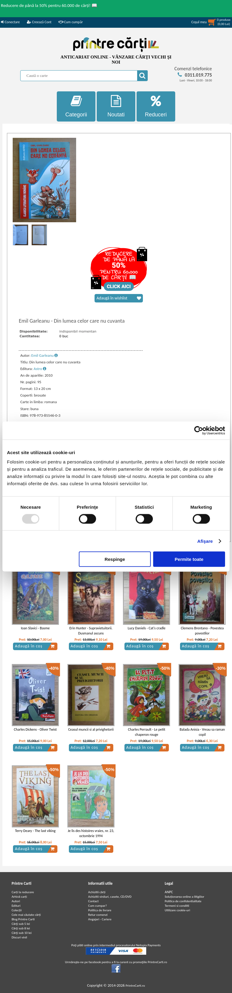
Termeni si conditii (177, 906)
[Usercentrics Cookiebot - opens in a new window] (198, 430)
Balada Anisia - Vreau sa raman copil (202, 732)
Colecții (16, 910)
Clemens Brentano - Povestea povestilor (202, 630)
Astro (40, 368)
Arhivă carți (19, 897)
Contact (93, 901)
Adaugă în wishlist (118, 298)
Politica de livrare (99, 910)
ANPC (169, 892)
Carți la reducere (22, 892)
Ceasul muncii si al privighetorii (91, 729)
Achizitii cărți (96, 892)
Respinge (115, 559)
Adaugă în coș (35, 646)
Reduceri (156, 106)
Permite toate (189, 559)
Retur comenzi (98, 915)
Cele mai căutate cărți (26, 915)
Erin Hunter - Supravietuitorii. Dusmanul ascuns (91, 630)
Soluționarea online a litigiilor (184, 897)
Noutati (116, 106)
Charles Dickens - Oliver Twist (35, 729)
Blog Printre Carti (22, 919)
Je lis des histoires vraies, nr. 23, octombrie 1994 (91, 833)
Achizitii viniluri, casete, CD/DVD (109, 897)
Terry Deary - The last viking (35, 831)
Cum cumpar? (97, 906)
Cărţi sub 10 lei (21, 933)
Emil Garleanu (44, 355)
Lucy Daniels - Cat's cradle (147, 628)
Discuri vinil (19, 937)
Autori (15, 901)
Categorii (76, 106)
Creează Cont (39, 22)
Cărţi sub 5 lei (20, 924)
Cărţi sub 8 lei (20, 928)
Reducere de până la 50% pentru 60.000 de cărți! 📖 (49, 5)
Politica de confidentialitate (183, 901)
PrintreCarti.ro (135, 986)
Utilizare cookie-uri (177, 910)
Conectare (10, 22)
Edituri (15, 906)
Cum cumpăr (71, 22)
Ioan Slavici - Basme (35, 628)
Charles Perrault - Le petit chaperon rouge (146, 732)
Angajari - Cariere (99, 919)
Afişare (205, 540)
